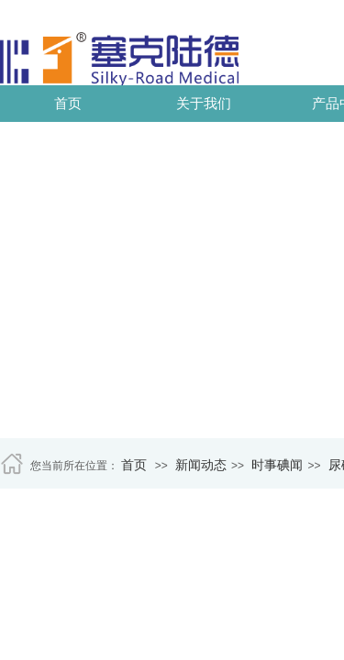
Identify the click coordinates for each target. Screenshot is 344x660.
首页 (68, 103)
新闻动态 (201, 465)
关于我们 (203, 103)
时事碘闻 (277, 465)
